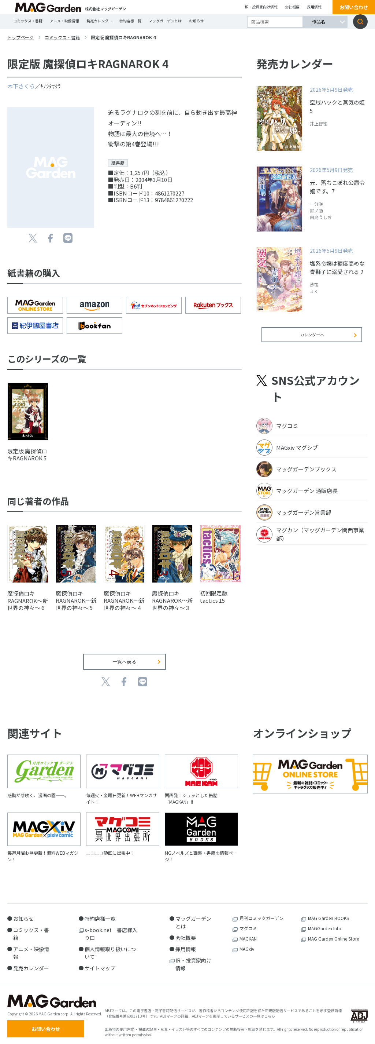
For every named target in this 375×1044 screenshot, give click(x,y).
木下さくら (21, 86)
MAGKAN (248, 933)
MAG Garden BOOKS (328, 913)
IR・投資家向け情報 (261, 7)
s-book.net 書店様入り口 (111, 928)
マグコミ (248, 923)
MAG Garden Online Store (333, 933)
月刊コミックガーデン (261, 913)
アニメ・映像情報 (64, 20)
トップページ (20, 37)
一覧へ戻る (124, 656)
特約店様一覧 (130, 20)
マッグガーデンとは (165, 20)
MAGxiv (247, 944)
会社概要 (292, 7)
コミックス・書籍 (27, 20)
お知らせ (196, 20)
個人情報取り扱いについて (110, 947)
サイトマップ (100, 963)
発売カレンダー (99, 20)
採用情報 (314, 7)
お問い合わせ (353, 7)
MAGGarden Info (324, 923)
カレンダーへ (312, 339)
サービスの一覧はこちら (255, 1013)
